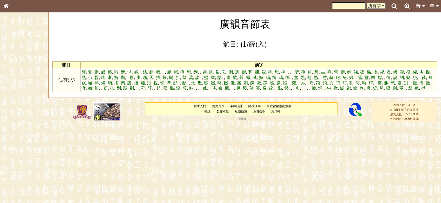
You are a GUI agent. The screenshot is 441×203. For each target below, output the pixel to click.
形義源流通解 (17, 96)
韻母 (19, 148)
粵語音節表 (15, 110)
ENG (25, 62)
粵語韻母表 (15, 121)
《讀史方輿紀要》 (20, 178)
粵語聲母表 (15, 116)
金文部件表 (15, 91)
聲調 (26, 148)
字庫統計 (236, 106)
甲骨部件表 (15, 85)
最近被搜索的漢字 (279, 106)
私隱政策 (241, 111)
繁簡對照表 (15, 189)
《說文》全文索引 (20, 173)
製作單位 (223, 111)
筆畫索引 (14, 80)
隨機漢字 (254, 106)
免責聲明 (259, 111)
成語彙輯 (14, 184)
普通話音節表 (17, 153)
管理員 (242, 119)
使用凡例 (218, 106)
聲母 (11, 148)
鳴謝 (207, 111)
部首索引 (14, 75)
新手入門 (200, 106)
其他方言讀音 (17, 158)
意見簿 (275, 111)
